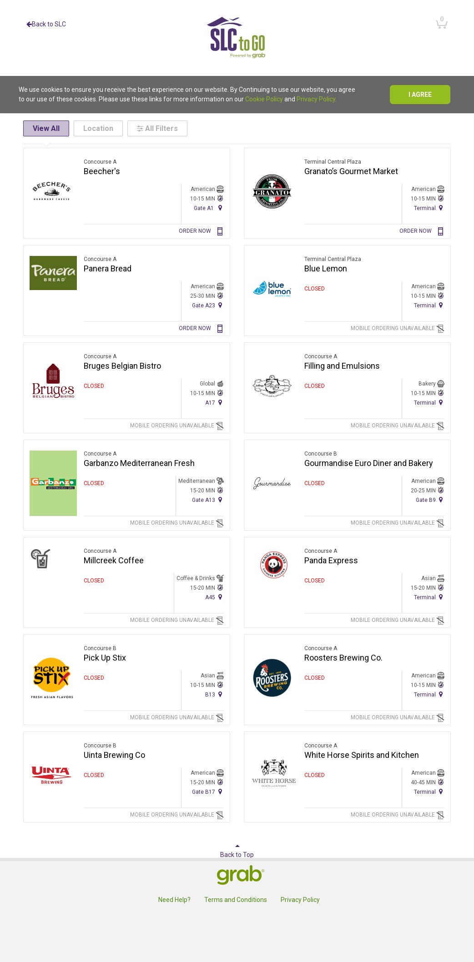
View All (46, 128)
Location (98, 128)
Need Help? (174, 899)
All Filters (157, 128)
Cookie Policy (264, 99)
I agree (420, 94)
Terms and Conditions (235, 899)
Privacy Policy (316, 99)
